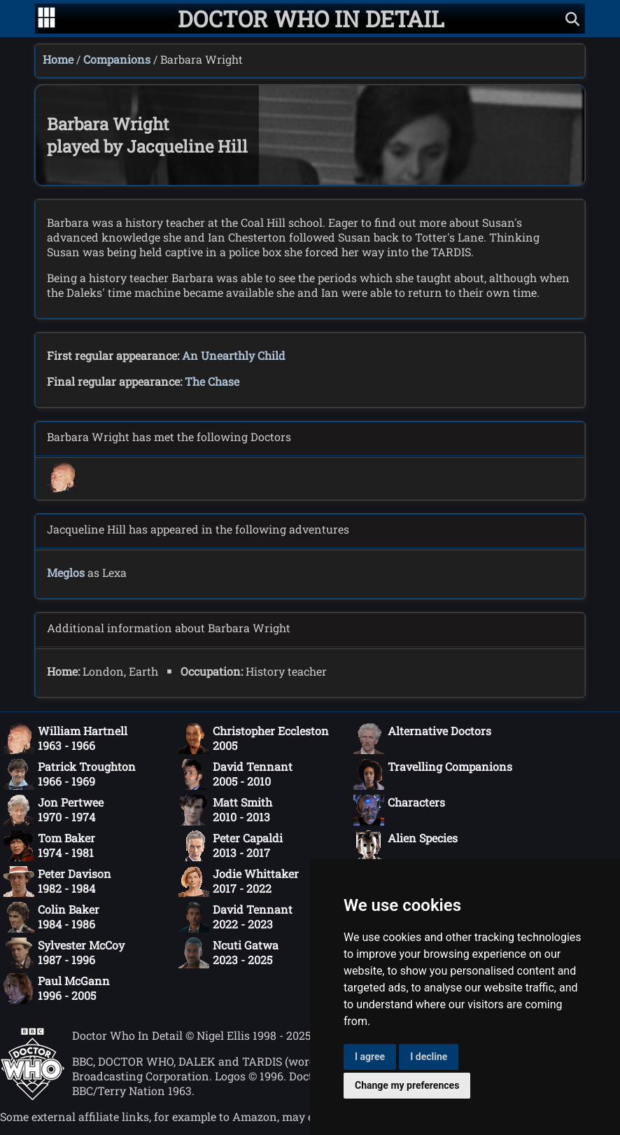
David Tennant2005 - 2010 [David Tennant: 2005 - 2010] (235, 774)
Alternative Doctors (422, 738)
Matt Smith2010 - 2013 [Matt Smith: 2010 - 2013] (225, 810)
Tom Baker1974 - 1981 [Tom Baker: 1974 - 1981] (49, 845)
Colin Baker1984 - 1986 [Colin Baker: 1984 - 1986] (51, 917)
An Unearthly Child (234, 355)
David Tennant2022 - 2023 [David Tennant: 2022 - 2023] (235, 917)
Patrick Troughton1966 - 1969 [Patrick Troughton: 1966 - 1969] (69, 774)
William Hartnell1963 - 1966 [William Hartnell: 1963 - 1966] (65, 738)
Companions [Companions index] (116, 59)
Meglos (66, 572)
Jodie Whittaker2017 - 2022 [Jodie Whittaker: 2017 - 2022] (238, 881)
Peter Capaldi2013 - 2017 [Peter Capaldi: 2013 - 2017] (230, 845)
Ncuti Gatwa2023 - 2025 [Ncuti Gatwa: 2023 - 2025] (228, 953)
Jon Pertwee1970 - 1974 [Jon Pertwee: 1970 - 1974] (53, 810)
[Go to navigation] (46, 19)
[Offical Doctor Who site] (32, 1096)
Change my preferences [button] (407, 1085)
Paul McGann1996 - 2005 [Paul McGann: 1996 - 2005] (56, 988)
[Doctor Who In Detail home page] (311, 19)
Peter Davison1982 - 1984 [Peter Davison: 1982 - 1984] (57, 881)
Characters (399, 810)
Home (58, 59)
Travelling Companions (432, 774)
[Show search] (572, 19)
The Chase (212, 381)
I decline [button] (428, 1056)
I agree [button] (370, 1056)
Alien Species (405, 845)
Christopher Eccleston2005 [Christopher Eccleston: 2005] (253, 738)
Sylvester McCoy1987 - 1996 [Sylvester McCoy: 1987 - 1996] (64, 953)
